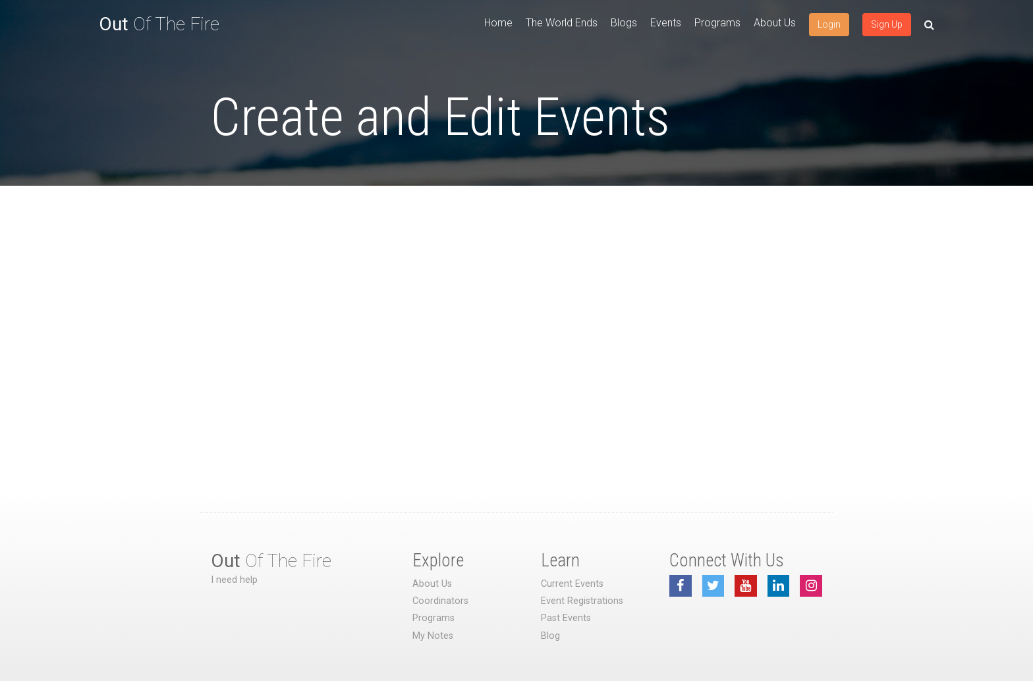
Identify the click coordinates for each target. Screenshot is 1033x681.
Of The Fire (159, 24)
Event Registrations (582, 601)
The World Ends (562, 22)
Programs (717, 22)
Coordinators (440, 601)
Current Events (572, 583)
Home (498, 22)
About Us (775, 22)
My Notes (432, 635)
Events (665, 22)
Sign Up (887, 24)
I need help (234, 580)
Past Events (566, 618)
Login (829, 24)
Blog (550, 635)
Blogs (624, 22)
